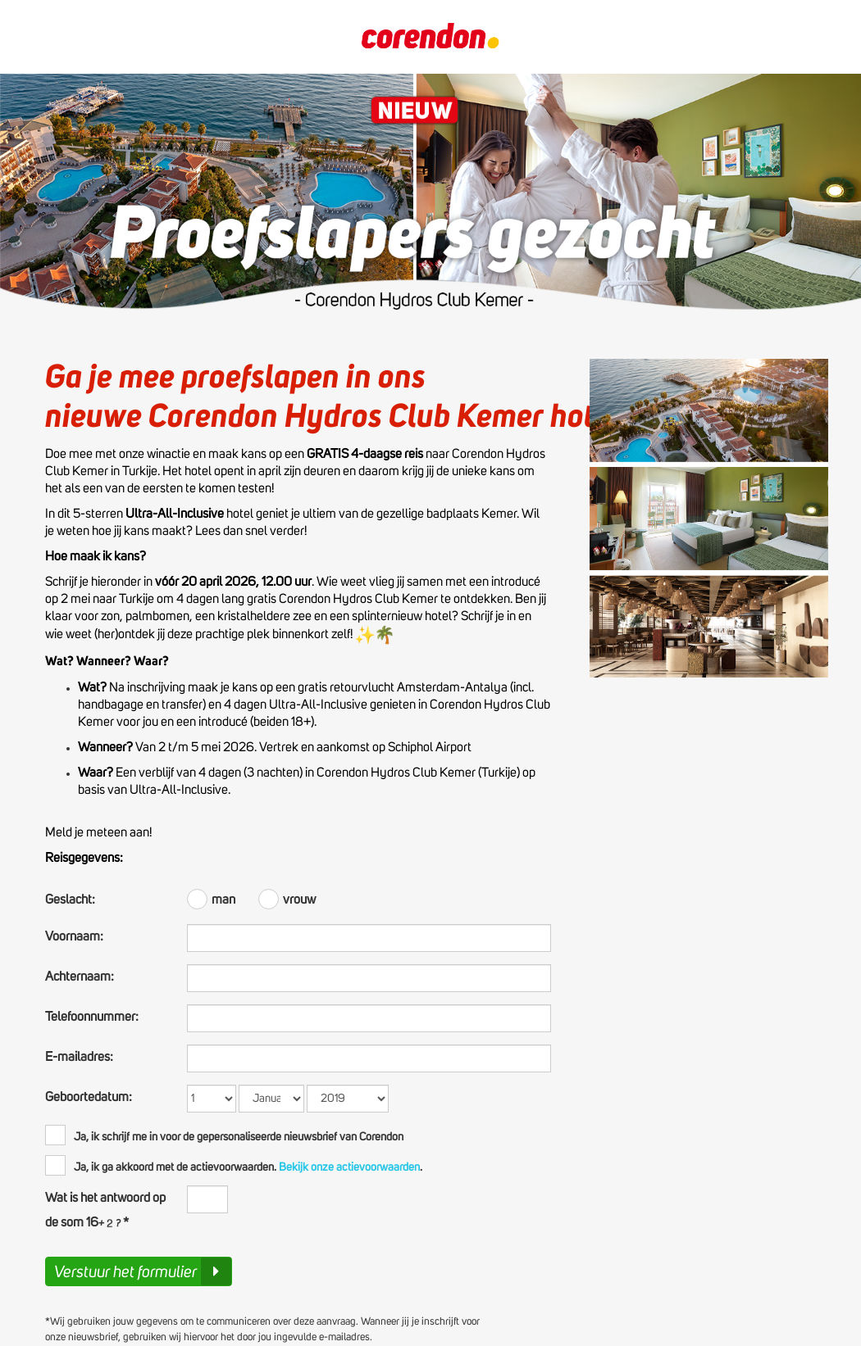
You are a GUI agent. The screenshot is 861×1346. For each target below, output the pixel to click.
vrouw (287, 897)
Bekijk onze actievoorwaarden (348, 1167)
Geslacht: (70, 899)
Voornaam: (74, 936)
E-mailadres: (79, 1056)
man (212, 897)
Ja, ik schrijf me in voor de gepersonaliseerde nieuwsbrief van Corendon (224, 1135)
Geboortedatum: (88, 1097)
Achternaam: (79, 976)
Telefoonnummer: (92, 1016)
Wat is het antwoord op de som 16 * (105, 1210)
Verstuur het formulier (142, 1271)
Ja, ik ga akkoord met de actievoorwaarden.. (233, 1165)
